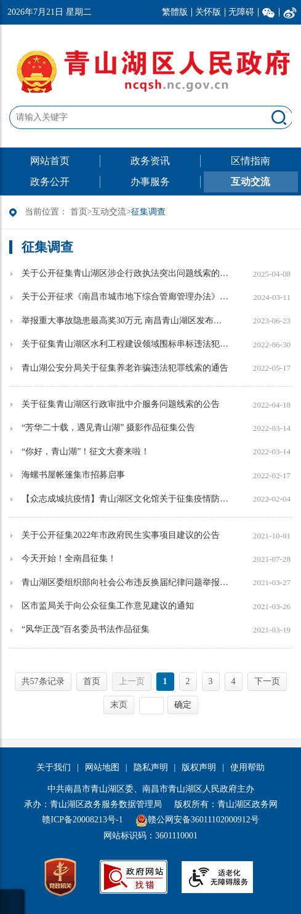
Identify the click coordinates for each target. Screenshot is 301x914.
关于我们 (53, 767)
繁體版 (175, 12)
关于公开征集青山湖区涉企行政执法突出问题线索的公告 (126, 273)
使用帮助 (247, 767)
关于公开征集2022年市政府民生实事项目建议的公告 (121, 535)
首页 (78, 211)
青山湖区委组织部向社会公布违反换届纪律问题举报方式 (126, 582)
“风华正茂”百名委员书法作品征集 (86, 629)
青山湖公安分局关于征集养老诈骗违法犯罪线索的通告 (125, 367)
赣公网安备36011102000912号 (203, 819)
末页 (118, 704)
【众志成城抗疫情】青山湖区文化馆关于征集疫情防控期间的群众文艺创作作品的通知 (126, 498)
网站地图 (102, 767)
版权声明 (199, 767)
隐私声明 (151, 767)
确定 (182, 704)
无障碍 (241, 12)
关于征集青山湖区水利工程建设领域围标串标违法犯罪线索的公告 (126, 344)
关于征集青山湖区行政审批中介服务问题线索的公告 (121, 404)
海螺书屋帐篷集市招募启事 (73, 474)
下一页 (267, 681)
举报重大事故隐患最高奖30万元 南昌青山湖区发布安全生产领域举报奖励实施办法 (126, 320)
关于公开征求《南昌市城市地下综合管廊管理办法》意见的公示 (126, 296)
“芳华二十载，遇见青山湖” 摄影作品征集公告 (108, 427)
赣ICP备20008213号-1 (82, 819)
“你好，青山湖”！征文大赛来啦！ (86, 451)
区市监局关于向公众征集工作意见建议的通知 (108, 605)
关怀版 (208, 12)
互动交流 (109, 211)
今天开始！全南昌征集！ (69, 558)
